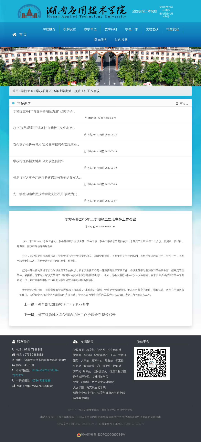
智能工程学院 (81, 382)
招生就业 (172, 29)
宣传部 (122, 355)
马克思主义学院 (96, 387)
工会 (113, 355)
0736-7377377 (41, 370)
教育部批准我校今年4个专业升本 (63, 304)
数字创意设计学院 (103, 382)
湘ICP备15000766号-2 (84, 423)
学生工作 (131, 29)
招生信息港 (114, 350)
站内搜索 (121, 40)
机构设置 (69, 29)
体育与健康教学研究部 (111, 393)
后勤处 (87, 371)
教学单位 (90, 29)
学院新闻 (27, 91)
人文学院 (78, 387)
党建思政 (152, 29)
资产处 (77, 371)
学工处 (119, 360)
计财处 (117, 366)
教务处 (109, 360)
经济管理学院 (81, 376)
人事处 (85, 360)
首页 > (16, 91)
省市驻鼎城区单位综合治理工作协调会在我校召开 (77, 315)
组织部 (88, 355)
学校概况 (49, 29)
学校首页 (78, 350)
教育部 (90, 350)
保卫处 (106, 366)
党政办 (77, 355)
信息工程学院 (118, 371)
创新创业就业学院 (84, 393)
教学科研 (111, 29)
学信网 (101, 350)
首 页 (19, 34)
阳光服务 (100, 40)
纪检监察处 (101, 355)
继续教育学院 (81, 398)
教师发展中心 (92, 366)
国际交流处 (100, 371)
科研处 (77, 366)
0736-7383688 (41, 380)
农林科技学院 (100, 376)
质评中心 (96, 360)
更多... (182, 103)
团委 (76, 360)
